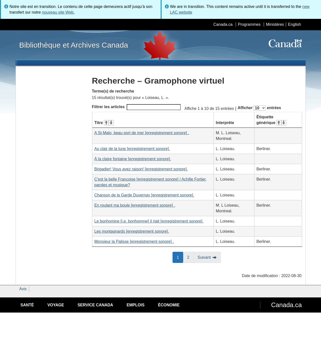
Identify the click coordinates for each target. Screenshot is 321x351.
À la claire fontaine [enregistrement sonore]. (132, 159)
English (294, 24)
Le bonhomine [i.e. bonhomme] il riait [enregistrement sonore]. (149, 221)
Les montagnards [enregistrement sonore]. (131, 231)
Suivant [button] (204, 257)
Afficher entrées (259, 108)
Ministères (275, 24)
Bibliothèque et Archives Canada (73, 45)
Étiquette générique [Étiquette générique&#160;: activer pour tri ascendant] (271, 120)
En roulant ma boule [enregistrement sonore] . (134, 205)
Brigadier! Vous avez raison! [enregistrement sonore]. (141, 169)
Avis (23, 289)
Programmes (249, 24)
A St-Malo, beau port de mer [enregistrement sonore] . (141, 133)
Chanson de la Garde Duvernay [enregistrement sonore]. (144, 195)
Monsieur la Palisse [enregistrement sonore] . (134, 241)
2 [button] (190, 257)
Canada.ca (223, 24)
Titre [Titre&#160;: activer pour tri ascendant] (104, 123)
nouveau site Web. (58, 12)
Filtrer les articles (136, 107)
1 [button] (180, 257)
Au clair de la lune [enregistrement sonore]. (132, 149)
